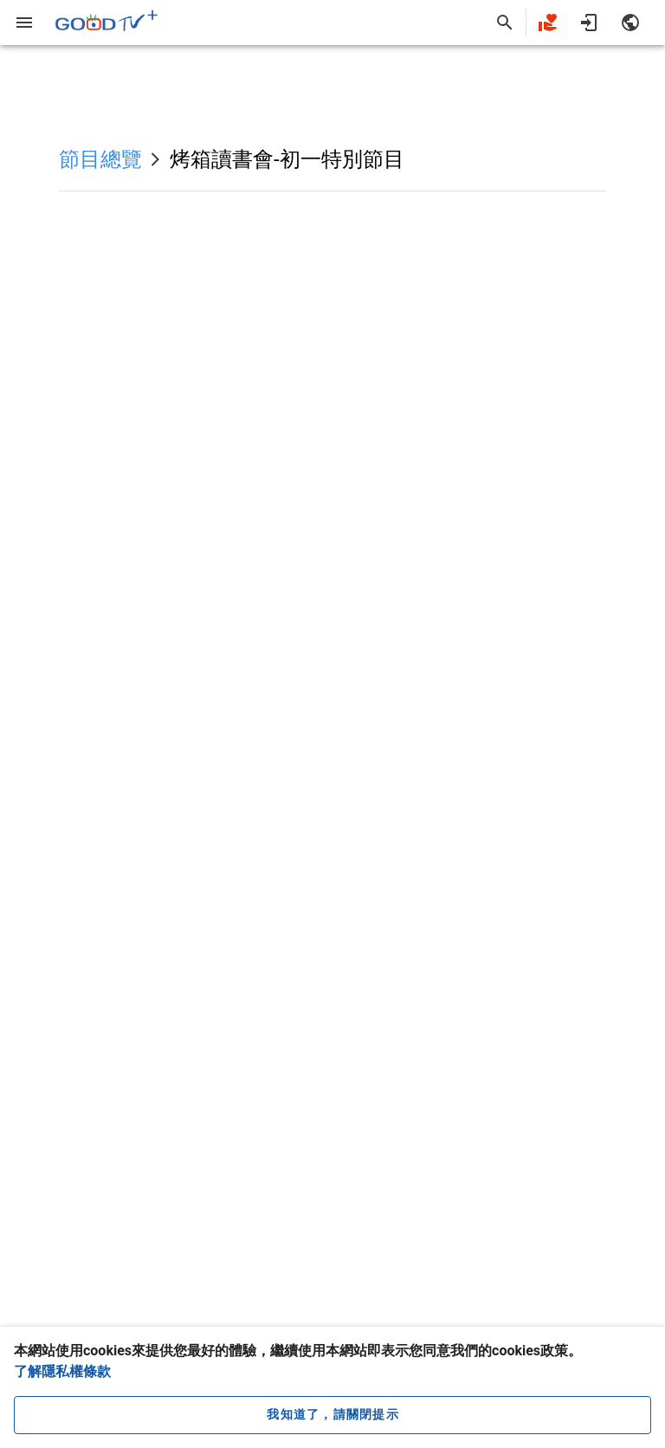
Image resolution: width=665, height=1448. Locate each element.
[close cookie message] (332, 1415)
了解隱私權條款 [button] (62, 1371)
